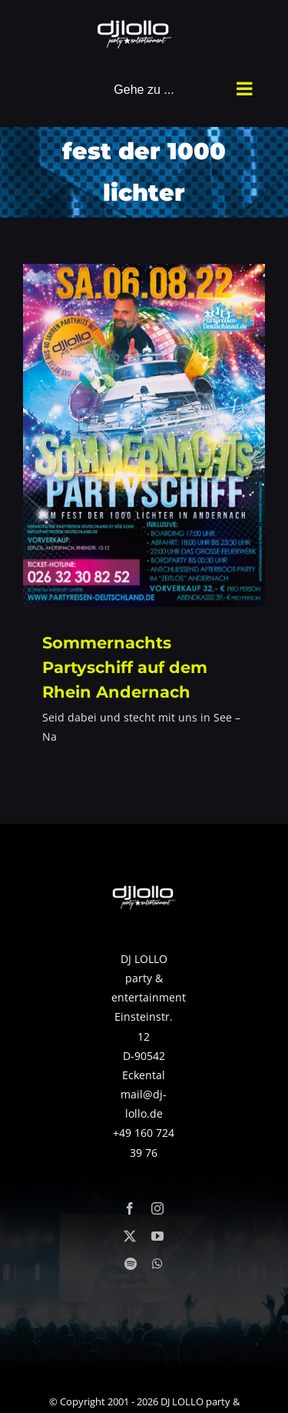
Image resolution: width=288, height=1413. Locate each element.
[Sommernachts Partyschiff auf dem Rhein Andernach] (144, 435)
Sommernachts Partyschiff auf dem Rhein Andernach (124, 667)
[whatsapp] (157, 1264)
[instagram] (157, 1208)
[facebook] (130, 1208)
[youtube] (157, 1236)
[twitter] (130, 1236)
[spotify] (130, 1264)
